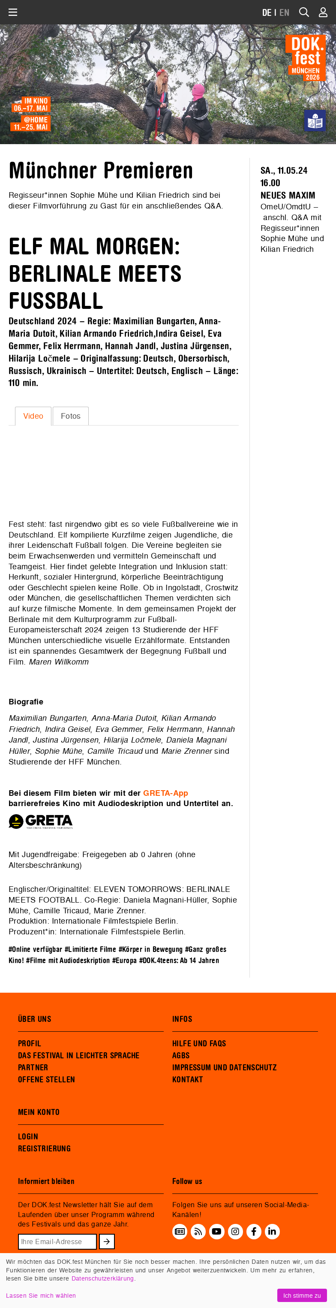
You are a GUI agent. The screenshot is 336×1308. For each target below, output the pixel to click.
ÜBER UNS (34, 1019)
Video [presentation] (33, 416)
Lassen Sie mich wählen (41, 1295)
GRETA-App (165, 793)
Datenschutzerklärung (103, 1278)
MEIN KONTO (39, 1112)
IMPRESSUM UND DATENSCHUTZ (224, 1067)
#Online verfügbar (35, 950)
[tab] (33, 416)
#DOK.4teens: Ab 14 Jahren (179, 961)
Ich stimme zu (302, 1295)
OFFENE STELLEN (46, 1079)
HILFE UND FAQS (199, 1043)
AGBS (181, 1055)
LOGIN (28, 1137)
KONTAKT (188, 1079)
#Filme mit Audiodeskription (68, 961)
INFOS (182, 1019)
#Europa (124, 961)
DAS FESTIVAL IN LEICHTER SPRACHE (78, 1055)
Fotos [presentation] (71, 416)
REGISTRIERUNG (44, 1149)
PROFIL (29, 1043)
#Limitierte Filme (90, 950)
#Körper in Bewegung (151, 950)
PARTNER (33, 1067)
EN (284, 13)
